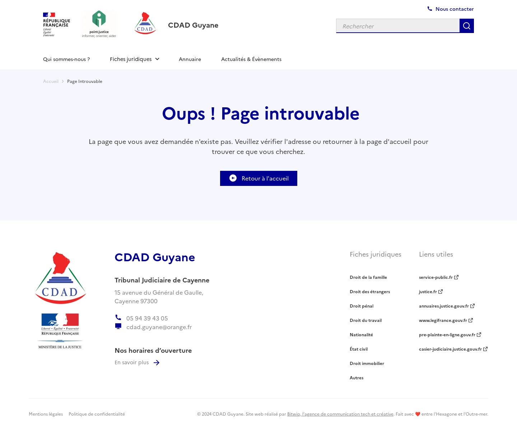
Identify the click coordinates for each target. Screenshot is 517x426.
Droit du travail (366, 320)
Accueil (51, 81)
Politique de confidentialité (97, 414)
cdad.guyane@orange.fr (159, 327)
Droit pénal (361, 306)
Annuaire (190, 58)
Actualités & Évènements (251, 58)
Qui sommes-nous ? (66, 58)
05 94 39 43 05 (147, 318)
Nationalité (361, 334)
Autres (356, 377)
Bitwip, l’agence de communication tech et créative (340, 414)
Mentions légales (46, 414)
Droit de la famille (368, 277)
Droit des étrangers (370, 291)
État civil (359, 349)
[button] (134, 59)
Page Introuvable (84, 81)
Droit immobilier (367, 363)
